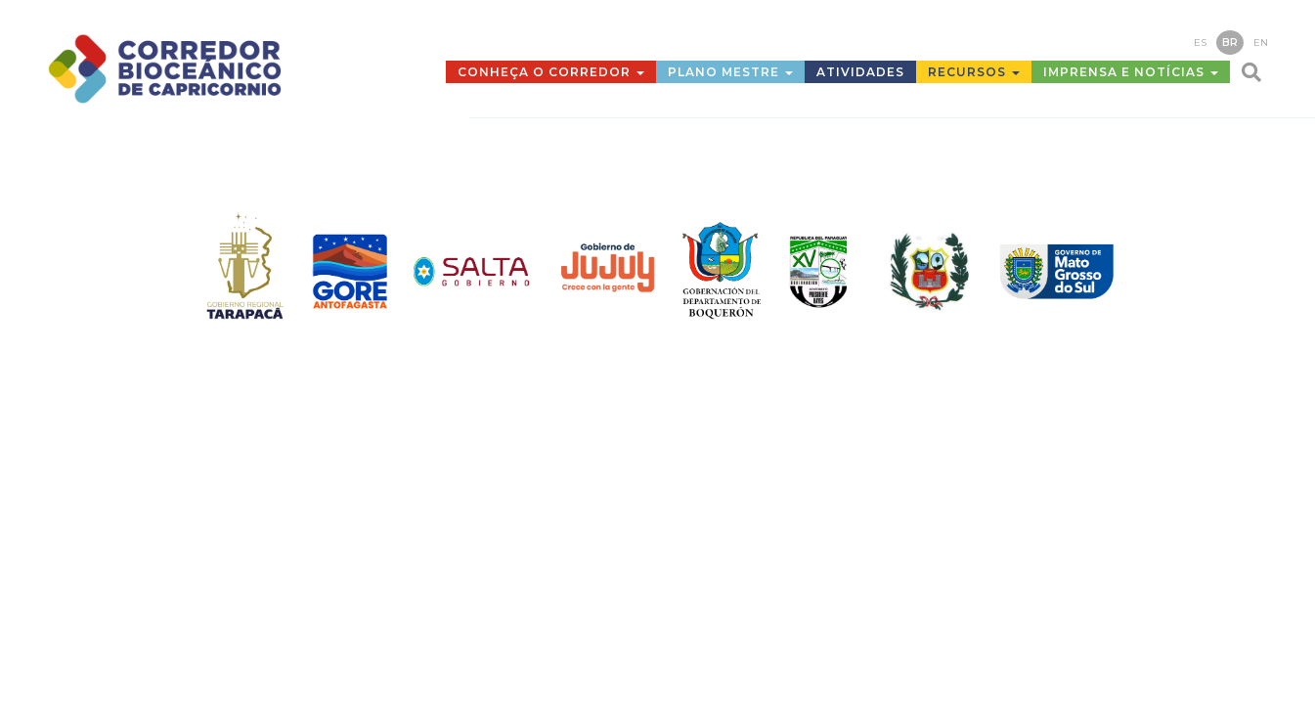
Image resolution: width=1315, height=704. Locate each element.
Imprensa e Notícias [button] (1130, 72)
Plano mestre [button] (730, 72)
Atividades (860, 72)
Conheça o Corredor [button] (551, 72)
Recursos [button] (974, 72)
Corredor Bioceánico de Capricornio (208, 68)
